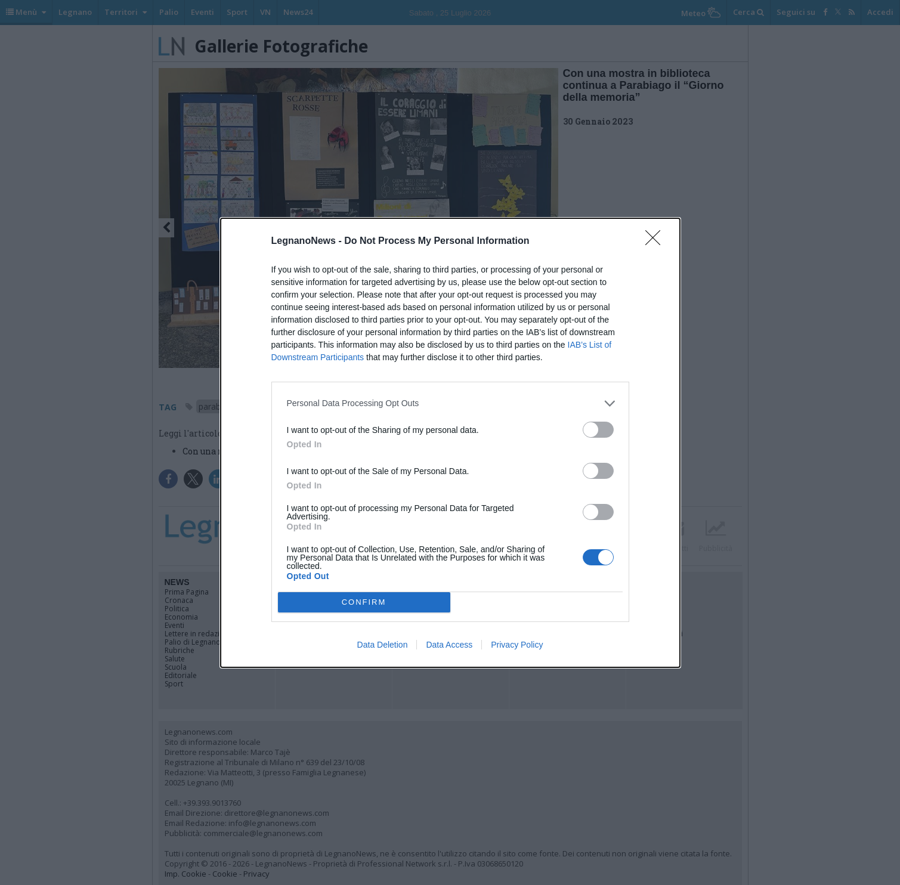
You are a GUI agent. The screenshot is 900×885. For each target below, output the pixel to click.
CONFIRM (364, 602)
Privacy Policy (517, 644)
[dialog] (450, 442)
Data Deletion (382, 644)
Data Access (449, 644)
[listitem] (450, 403)
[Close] (656, 241)
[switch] (598, 430)
